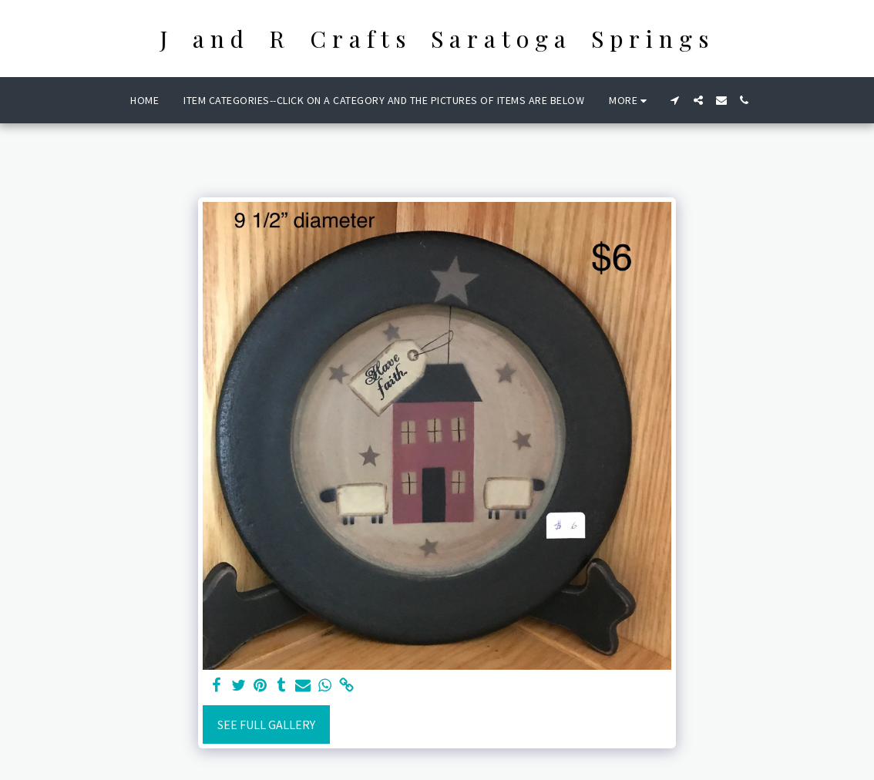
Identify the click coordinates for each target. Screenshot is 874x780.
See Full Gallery (266, 724)
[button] (675, 100)
